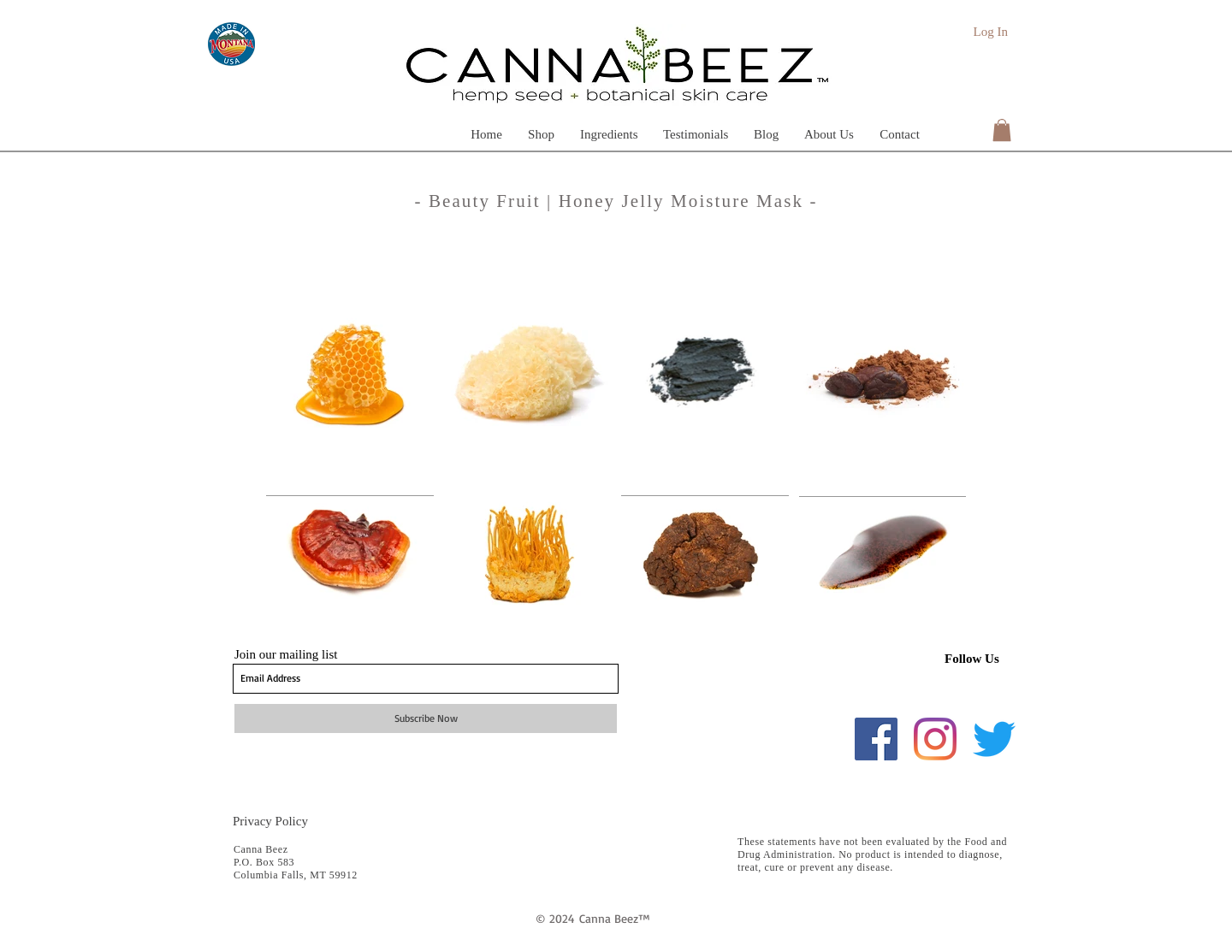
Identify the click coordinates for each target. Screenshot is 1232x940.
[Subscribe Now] (426, 718)
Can (588, 918)
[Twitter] (994, 739)
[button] (608, 133)
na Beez (618, 918)
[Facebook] (876, 739)
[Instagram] (935, 739)
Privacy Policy (270, 821)
